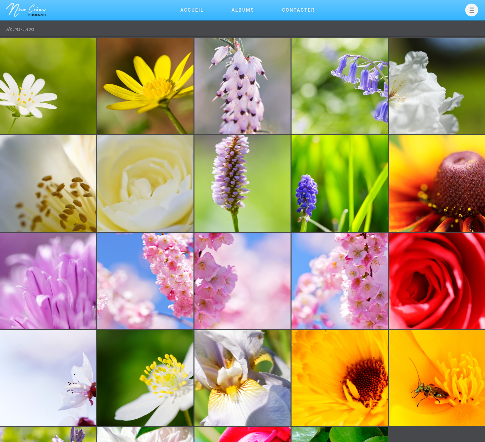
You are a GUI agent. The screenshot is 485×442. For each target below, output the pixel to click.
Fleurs (28, 29)
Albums (242, 10)
